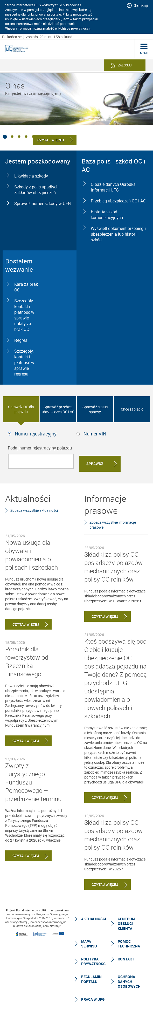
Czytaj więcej (22, 621)
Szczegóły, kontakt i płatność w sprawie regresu (24, 362)
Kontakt (126, 956)
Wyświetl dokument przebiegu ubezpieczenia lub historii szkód (118, 234)
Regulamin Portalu (91, 977)
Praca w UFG (93, 997)
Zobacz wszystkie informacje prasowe (112, 522)
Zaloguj (125, 65)
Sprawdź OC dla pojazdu (21, 409)
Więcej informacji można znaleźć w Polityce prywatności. (48, 28)
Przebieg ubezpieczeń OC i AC (118, 201)
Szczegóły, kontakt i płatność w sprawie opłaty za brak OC (24, 315)
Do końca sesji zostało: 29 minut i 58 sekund (37, 36)
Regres (20, 340)
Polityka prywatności (94, 959)
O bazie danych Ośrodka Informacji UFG (113, 187)
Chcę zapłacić (132, 409)
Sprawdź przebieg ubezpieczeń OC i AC (58, 409)
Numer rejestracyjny (36, 434)
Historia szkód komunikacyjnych (107, 214)
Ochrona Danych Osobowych (129, 979)
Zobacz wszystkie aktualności (34, 508)
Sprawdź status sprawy (95, 409)
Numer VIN (95, 434)
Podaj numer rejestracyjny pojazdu (40, 448)
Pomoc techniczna (129, 941)
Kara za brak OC (26, 287)
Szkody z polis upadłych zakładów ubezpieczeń (36, 189)
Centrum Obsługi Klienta (126, 921)
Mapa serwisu (89, 941)
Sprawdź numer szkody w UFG (42, 203)
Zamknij (141, 5)
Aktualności (93, 916)
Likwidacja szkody (31, 176)
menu (144, 53)
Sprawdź (94, 461)
